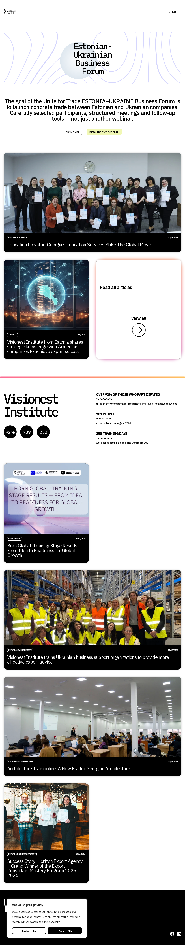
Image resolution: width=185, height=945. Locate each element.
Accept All (65, 930)
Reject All (29, 930)
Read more (72, 131)
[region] (47, 918)
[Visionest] (10, 12)
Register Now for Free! (104, 131)
